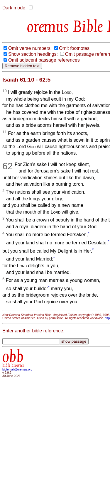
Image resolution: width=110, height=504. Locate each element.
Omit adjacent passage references (44, 59)
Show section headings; (33, 54)
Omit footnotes (74, 48)
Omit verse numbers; (30, 48)
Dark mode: (14, 7)
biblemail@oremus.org (17, 369)
